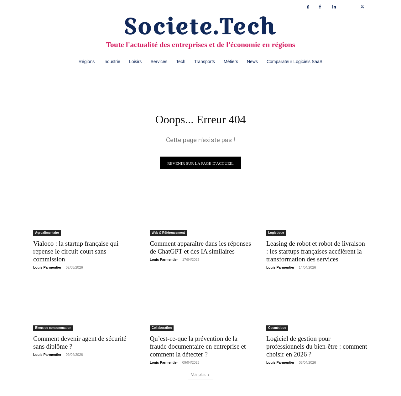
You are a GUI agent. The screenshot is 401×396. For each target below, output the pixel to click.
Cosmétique (277, 329)
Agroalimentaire (47, 234)
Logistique (276, 234)
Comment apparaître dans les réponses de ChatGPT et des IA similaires (200, 249)
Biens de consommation (53, 329)
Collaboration (162, 329)
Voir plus (200, 376)
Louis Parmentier (47, 269)
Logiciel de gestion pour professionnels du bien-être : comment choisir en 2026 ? (316, 348)
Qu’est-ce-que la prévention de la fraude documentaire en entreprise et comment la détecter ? (198, 348)
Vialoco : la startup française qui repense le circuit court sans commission (75, 253)
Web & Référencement (168, 234)
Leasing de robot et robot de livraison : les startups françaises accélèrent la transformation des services (315, 253)
